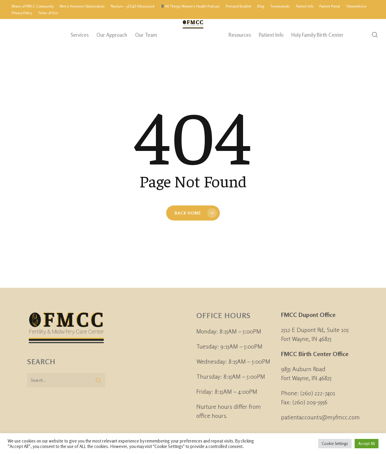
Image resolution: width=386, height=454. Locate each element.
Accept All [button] (366, 443)
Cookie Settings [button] (335, 443)
